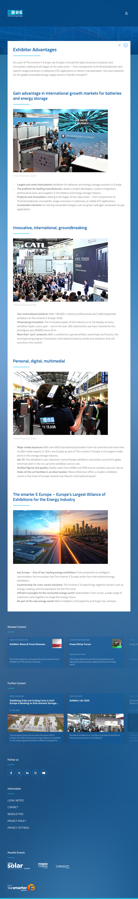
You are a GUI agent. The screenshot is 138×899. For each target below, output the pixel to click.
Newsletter (15, 814)
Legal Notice (16, 800)
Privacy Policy (17, 821)
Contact (13, 807)
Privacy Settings (18, 828)
